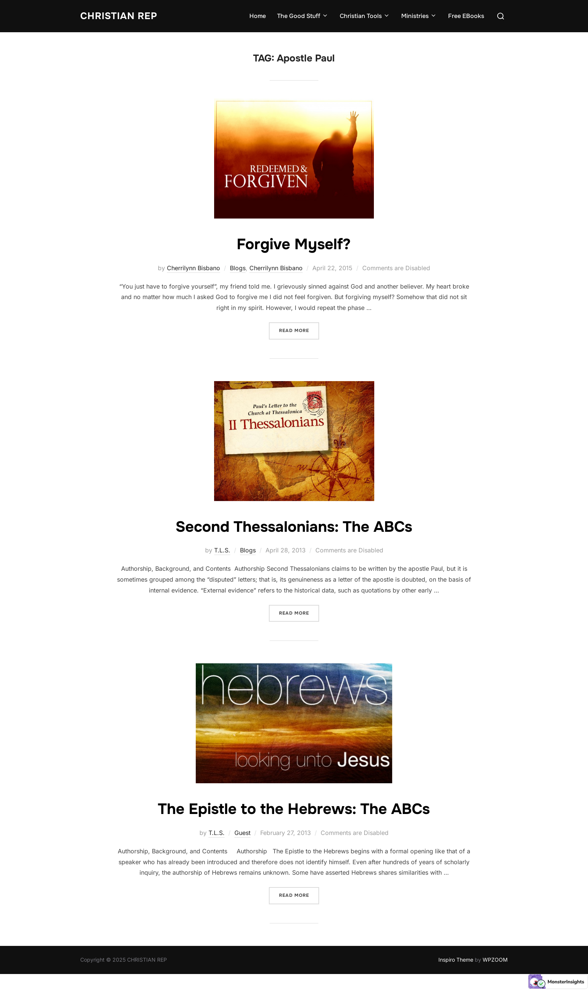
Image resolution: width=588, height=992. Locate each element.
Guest (242, 832)
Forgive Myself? (294, 244)
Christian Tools (365, 16)
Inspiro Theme (455, 959)
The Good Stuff (302, 16)
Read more (299, 330)
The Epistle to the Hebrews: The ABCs (293, 809)
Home (257, 16)
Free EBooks (466, 16)
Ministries (419, 16)
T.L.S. (222, 550)
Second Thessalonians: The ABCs (293, 526)
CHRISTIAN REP (120, 16)
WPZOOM (495, 959)
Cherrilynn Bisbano (193, 268)
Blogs (238, 268)
